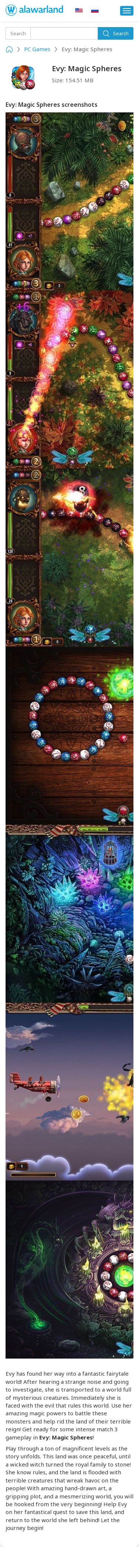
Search (115, 33)
